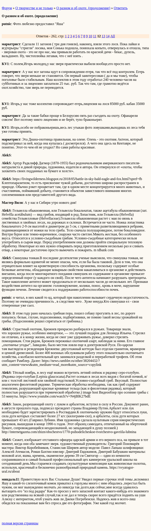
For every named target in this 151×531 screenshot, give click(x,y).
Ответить (121, 8)
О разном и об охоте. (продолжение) (83, 8)
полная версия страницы (20, 523)
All (112, 36)
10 (90, 36)
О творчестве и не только (34, 8)
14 (108, 36)
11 (94, 36)
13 (103, 36)
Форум (7, 8)
